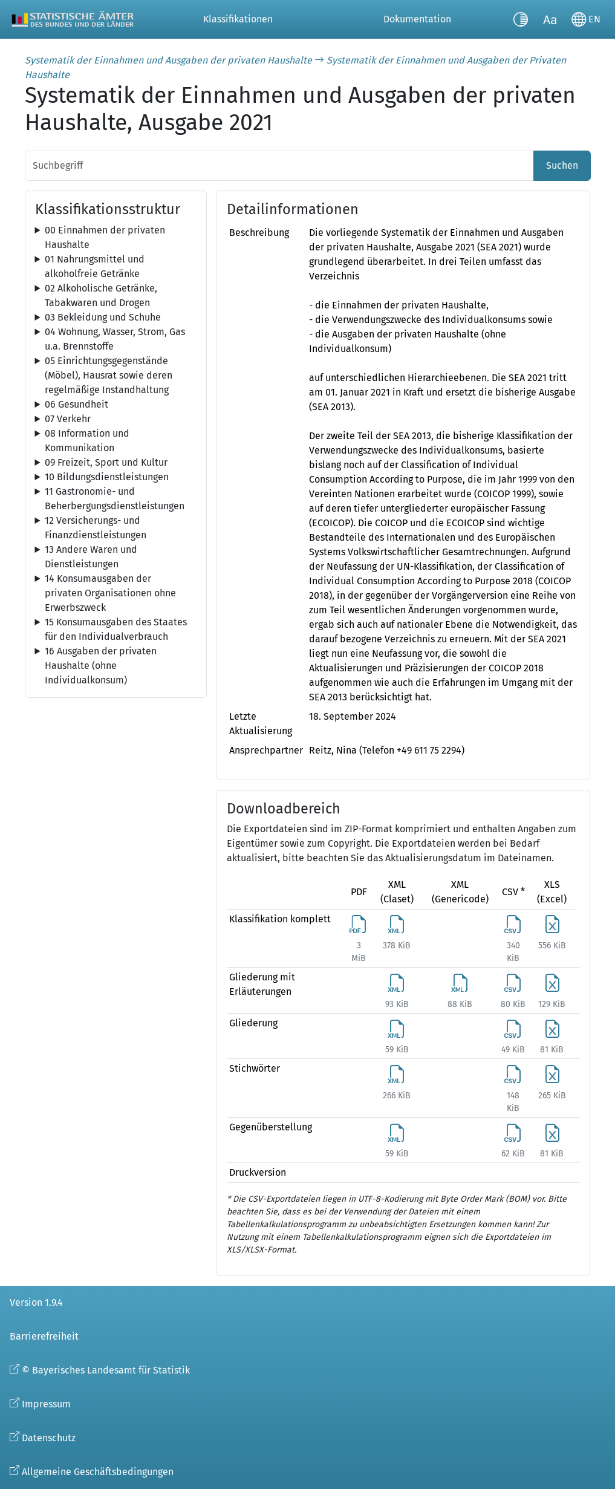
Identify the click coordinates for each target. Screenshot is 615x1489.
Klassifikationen (238, 19)
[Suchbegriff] (279, 166)
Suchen (562, 165)
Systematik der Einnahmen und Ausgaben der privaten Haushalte (168, 60)
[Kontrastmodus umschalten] (520, 19)
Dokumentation (417, 19)
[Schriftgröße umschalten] (549, 19)
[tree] (116, 237)
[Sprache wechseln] (586, 19)
